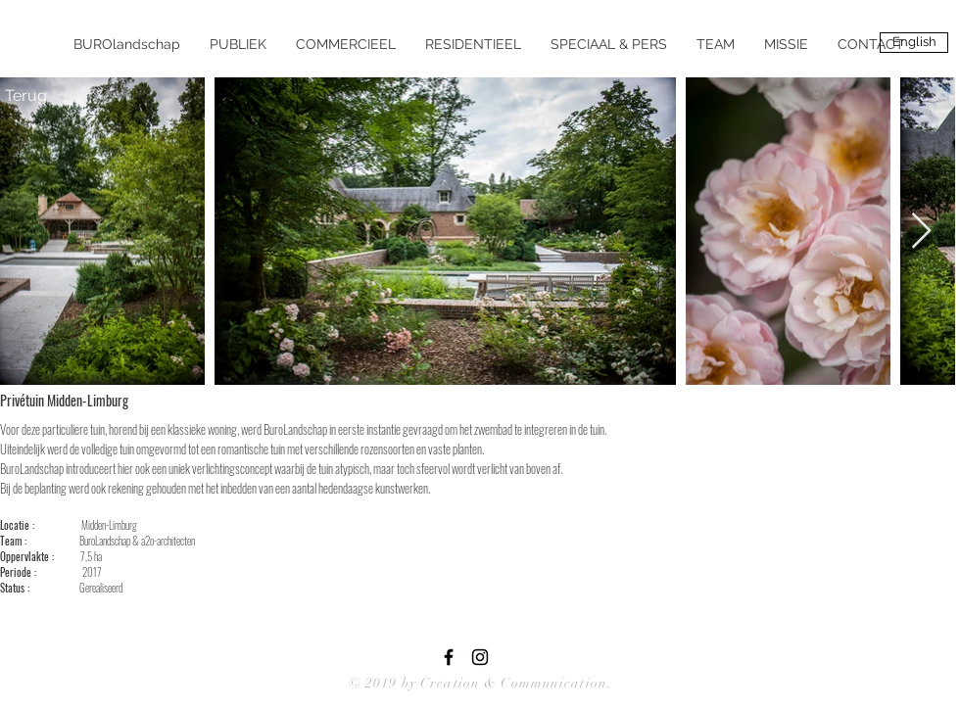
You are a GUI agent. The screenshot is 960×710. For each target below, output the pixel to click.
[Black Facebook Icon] (448, 657)
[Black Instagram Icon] (480, 657)
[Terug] (25, 96)
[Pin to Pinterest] (201, 399)
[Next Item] (921, 232)
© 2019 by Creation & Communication (478, 683)
